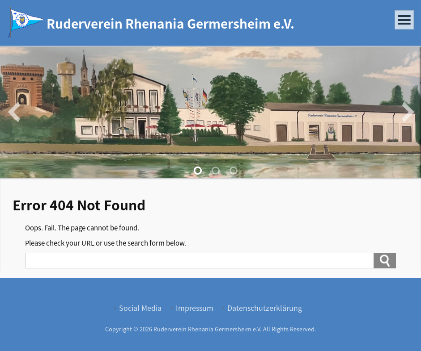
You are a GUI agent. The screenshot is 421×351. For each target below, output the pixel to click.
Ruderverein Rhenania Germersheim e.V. (170, 23)
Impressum (194, 307)
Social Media (140, 307)
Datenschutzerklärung (264, 307)
